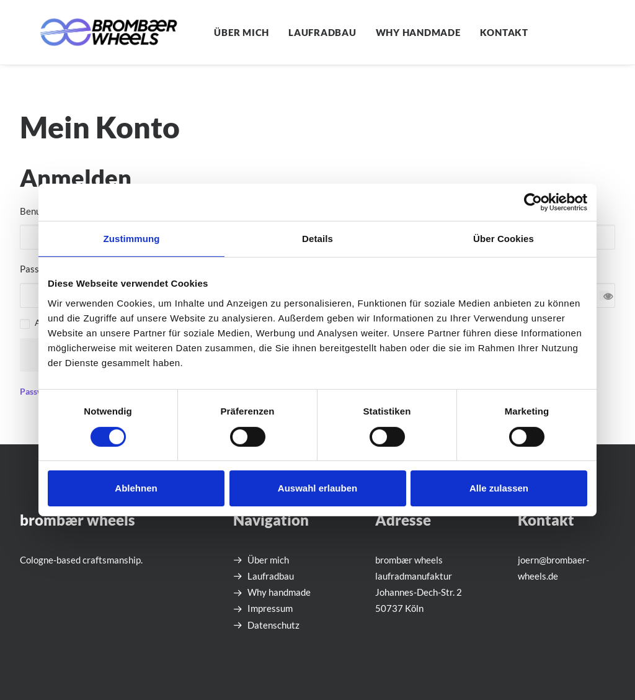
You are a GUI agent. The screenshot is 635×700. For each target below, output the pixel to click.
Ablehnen (136, 488)
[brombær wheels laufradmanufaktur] (91, 32)
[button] (628, 32)
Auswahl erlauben (317, 488)
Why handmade (383, 32)
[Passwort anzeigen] (604, 295)
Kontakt (469, 32)
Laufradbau (288, 32)
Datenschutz (273, 624)
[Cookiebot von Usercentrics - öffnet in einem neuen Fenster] (533, 202)
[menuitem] (207, 32)
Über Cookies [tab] (503, 238)
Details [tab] (317, 238)
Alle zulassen (498, 488)
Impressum (270, 608)
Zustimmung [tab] (132, 238)
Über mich (206, 32)
